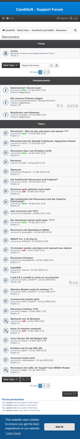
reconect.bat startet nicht (24, 299)
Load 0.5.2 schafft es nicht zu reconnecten (34, 277)
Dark (24, 163)
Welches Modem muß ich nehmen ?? (31, 289)
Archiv (14, 51)
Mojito (24, 115)
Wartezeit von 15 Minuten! (25, 318)
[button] (48, 72)
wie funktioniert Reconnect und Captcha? (34, 179)
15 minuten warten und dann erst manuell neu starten (41, 248)
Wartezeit (15, 169)
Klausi (24, 341)
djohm (24, 350)
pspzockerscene (29, 101)
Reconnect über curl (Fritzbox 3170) (30, 150)
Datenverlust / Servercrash (25, 88)
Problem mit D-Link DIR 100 (26, 348)
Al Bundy (26, 241)
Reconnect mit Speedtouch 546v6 (29, 230)
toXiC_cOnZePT (29, 280)
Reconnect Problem (21, 258)
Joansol (25, 270)
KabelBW (15, 267)
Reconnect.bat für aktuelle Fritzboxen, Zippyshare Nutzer (43, 141)
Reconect (15, 160)
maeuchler (26, 213)
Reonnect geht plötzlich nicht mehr (30, 189)
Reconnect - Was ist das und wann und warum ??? (39, 131)
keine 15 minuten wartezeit (25, 328)
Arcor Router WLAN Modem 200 (28, 338)
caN (23, 191)
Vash (24, 90)
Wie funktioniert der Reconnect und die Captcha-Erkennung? (38, 200)
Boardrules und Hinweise (24, 112)
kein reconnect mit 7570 (24, 211)
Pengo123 (26, 172)
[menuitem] (10, 18)
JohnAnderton (28, 260)
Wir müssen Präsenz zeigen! (26, 98)
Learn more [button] (13, 433)
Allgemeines (24, 92)
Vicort (24, 143)
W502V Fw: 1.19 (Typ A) (23, 239)
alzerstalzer (27, 232)
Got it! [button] (59, 426)
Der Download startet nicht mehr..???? (32, 220)
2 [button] (44, 72)
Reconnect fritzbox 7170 (24, 309)
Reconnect (10, 37)
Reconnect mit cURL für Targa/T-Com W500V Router (40, 367)
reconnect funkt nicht (22, 358)
